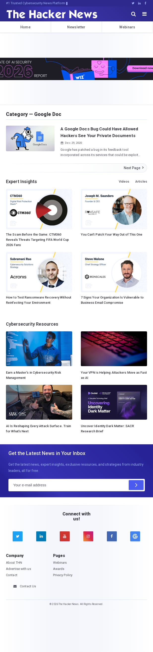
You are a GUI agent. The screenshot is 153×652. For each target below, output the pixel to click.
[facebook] (112, 536)
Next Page (134, 168)
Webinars (127, 27)
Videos (124, 181)
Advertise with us (18, 569)
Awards (58, 569)
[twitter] (18, 536)
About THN (14, 562)
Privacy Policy (62, 575)
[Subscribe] (136, 485)
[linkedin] (41, 536)
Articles (141, 181)
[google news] (135, 536)
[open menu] (144, 14)
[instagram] (88, 536)
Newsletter (76, 27)
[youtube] (65, 536)
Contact (11, 575)
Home (25, 27)
